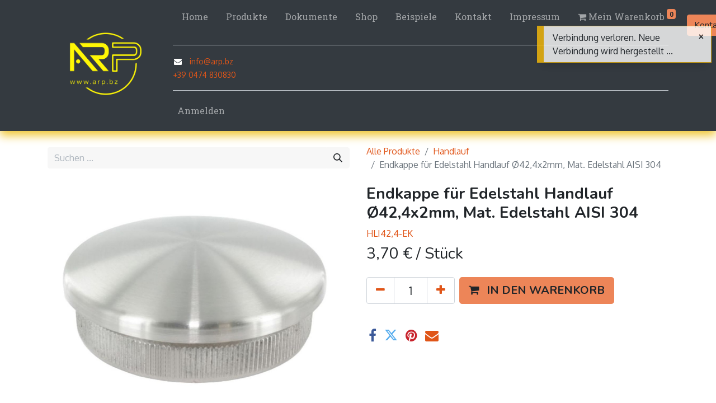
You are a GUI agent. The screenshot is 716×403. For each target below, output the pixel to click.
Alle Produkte (393, 151)
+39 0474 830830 (204, 74)
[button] (536, 290)
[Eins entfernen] (380, 290)
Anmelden (201, 110)
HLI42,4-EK (389, 233)
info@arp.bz (211, 61)
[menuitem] (195, 17)
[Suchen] (338, 157)
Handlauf (451, 151)
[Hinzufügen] (441, 290)
